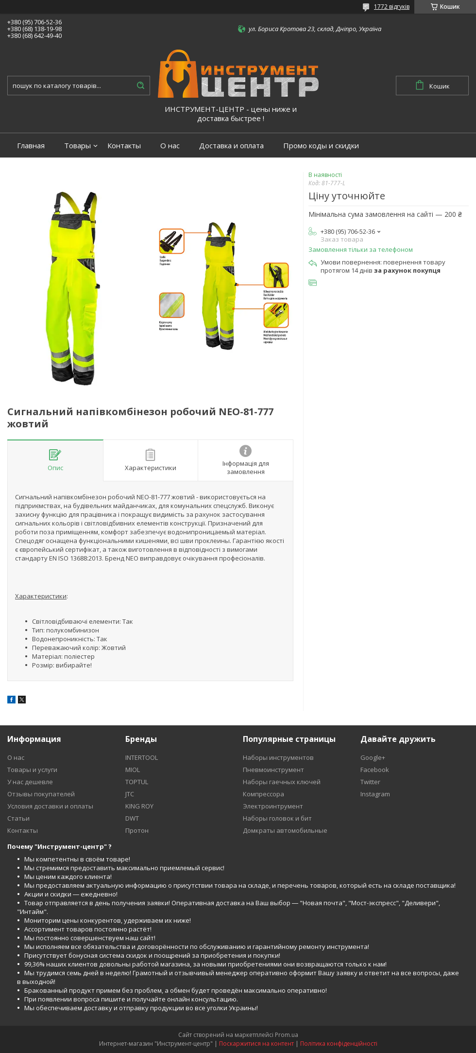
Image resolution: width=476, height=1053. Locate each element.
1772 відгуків (391, 6)
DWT (132, 818)
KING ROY (139, 806)
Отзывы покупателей (41, 794)
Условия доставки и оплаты (50, 806)
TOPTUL (136, 781)
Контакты (124, 145)
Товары (77, 145)
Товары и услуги (32, 769)
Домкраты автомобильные (285, 830)
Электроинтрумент (273, 806)
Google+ (372, 757)
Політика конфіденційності (338, 1043)
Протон (137, 830)
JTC (129, 794)
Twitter (370, 781)
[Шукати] (140, 85)
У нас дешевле (30, 781)
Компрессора (263, 794)
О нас (170, 145)
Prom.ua (286, 1035)
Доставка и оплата (231, 145)
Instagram (375, 794)
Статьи (18, 818)
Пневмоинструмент (273, 769)
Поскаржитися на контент (256, 1043)
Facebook (374, 769)
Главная (31, 145)
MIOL (132, 769)
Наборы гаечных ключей (282, 781)
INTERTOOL (141, 757)
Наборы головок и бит (277, 818)
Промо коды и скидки (321, 145)
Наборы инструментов (278, 757)
